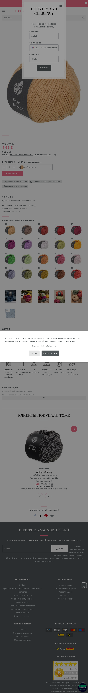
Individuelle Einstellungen (44, 346)
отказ (34, 353)
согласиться (50, 353)
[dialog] (44, 346)
